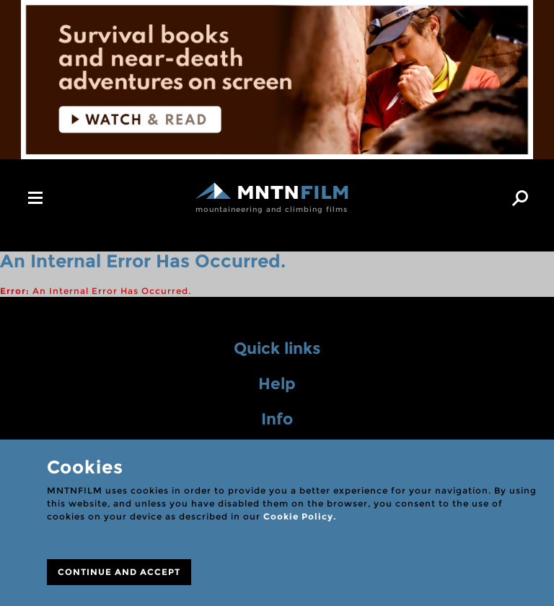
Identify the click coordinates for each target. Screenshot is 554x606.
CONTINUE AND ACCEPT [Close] (119, 571)
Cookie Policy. (299, 516)
